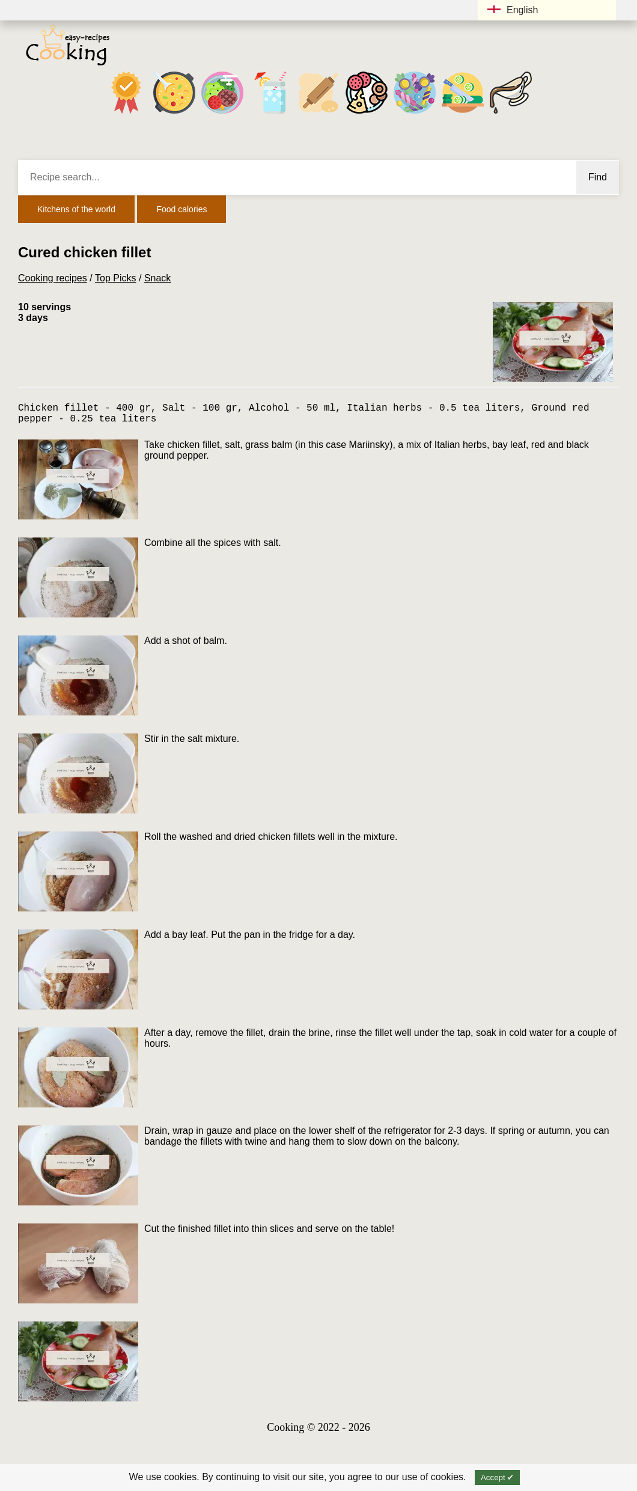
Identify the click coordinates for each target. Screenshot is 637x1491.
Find (597, 177)
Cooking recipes (52, 278)
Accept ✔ (497, 1477)
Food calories (181, 209)
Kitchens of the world (76, 209)
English (512, 10)
